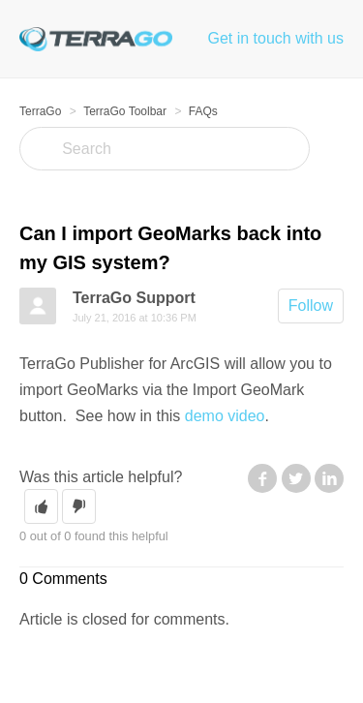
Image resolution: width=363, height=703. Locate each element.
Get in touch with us (275, 38)
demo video (225, 416)
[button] (41, 506)
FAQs (203, 111)
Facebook (262, 478)
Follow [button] (310, 305)
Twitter (296, 478)
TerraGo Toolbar (124, 111)
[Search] (164, 148)
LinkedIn (329, 478)
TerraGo (40, 111)
